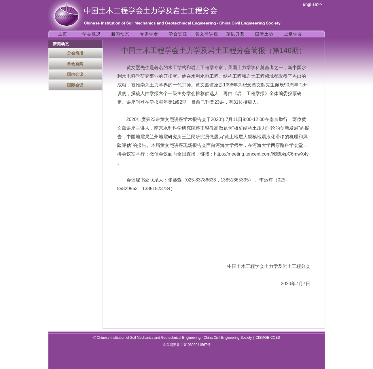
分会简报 (75, 53)
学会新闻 (75, 63)
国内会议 (75, 74)
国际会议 (75, 85)
